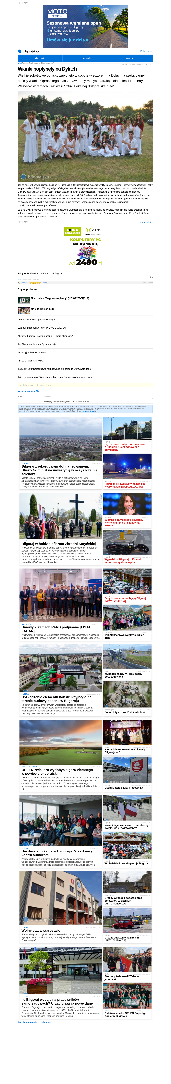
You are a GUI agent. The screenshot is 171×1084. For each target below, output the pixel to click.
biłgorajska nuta (31, 385)
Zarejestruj (91, 411)
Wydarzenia (85, 58)
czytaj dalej (146, 222)
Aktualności (40, 58)
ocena (45, 283)
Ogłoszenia (131, 58)
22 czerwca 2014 (47, 396)
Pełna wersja (146, 51)
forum (24, 283)
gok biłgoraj (46, 385)
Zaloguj (84, 411)
